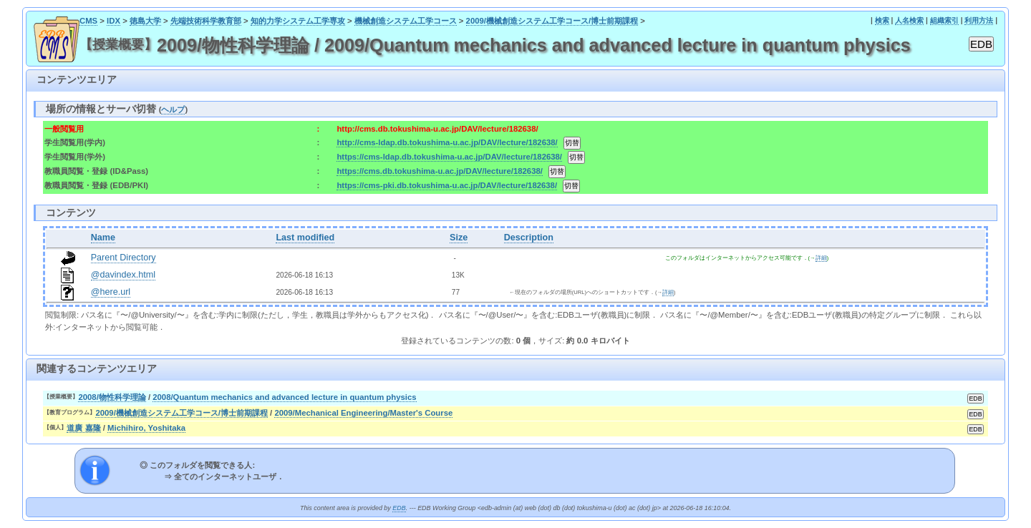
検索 (882, 20)
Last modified (305, 238)
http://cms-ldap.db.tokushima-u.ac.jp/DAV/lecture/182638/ (447, 142)
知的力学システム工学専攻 (298, 20)
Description (528, 238)
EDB (398, 508)
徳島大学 (145, 20)
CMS (88, 20)
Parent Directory (123, 258)
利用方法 (978, 20)
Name (103, 238)
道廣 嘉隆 (83, 428)
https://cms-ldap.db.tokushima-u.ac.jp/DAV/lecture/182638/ (449, 156)
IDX (113, 20)
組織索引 (944, 20)
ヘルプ (173, 109)
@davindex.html (123, 275)
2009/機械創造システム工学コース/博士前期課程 (552, 20)
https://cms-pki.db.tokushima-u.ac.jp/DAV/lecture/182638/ (447, 185)
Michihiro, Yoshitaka (146, 428)
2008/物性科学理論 (111, 397)
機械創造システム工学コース (405, 20)
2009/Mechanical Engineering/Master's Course (363, 413)
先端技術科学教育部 (205, 20)
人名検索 (909, 20)
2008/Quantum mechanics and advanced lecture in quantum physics (284, 397)
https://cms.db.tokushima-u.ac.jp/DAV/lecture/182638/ (439, 171)
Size (459, 238)
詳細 (821, 258)
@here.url (111, 292)
